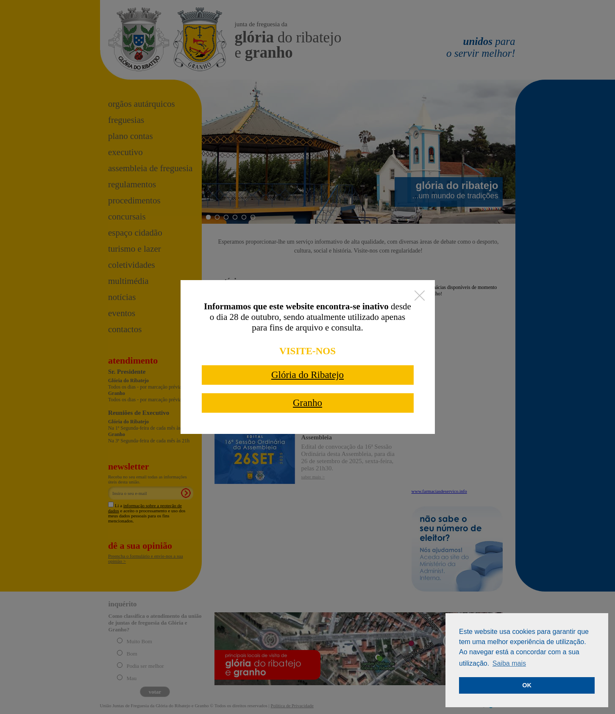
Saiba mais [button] (509, 663)
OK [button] (527, 685)
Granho (307, 402)
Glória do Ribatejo (307, 375)
